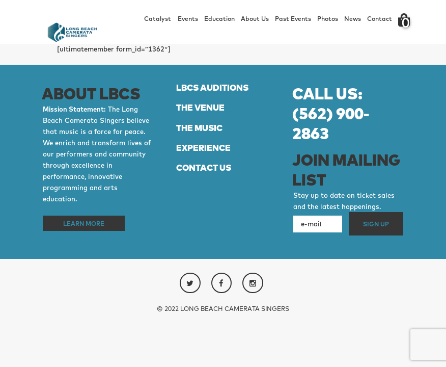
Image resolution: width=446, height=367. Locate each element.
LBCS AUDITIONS (212, 87)
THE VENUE (200, 107)
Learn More (83, 223)
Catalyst (157, 18)
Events (188, 18)
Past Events (293, 18)
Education (219, 18)
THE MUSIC (199, 127)
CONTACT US (203, 167)
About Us (255, 18)
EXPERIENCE (203, 147)
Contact (379, 18)
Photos (327, 18)
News (352, 18)
